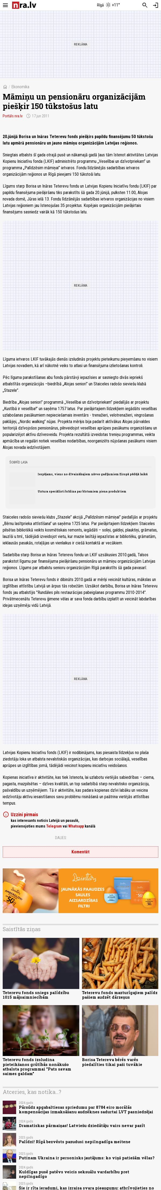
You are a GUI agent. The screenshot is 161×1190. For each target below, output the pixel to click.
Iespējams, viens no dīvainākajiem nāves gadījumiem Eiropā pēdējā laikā (93, 474)
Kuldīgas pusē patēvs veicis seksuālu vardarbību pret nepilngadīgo (74, 1174)
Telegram (54, 826)
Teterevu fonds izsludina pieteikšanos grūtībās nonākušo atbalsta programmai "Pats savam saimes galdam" (37, 1066)
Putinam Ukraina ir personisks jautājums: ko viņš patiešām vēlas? (87, 1157)
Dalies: (61, 838)
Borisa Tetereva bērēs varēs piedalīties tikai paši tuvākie (112, 1062)
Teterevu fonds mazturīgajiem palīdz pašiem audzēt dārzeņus (120, 995)
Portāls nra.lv (13, 116)
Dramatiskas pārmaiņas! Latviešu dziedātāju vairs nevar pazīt (82, 1125)
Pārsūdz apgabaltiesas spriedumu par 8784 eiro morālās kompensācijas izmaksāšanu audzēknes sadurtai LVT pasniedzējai (86, 1109)
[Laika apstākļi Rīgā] (108, 5)
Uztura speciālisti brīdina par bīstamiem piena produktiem (82, 491)
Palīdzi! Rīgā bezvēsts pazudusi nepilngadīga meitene (74, 1141)
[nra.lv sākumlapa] (24, 5)
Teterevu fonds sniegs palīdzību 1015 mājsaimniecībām (36, 995)
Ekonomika (20, 86)
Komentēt (80, 851)
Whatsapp (76, 826)
